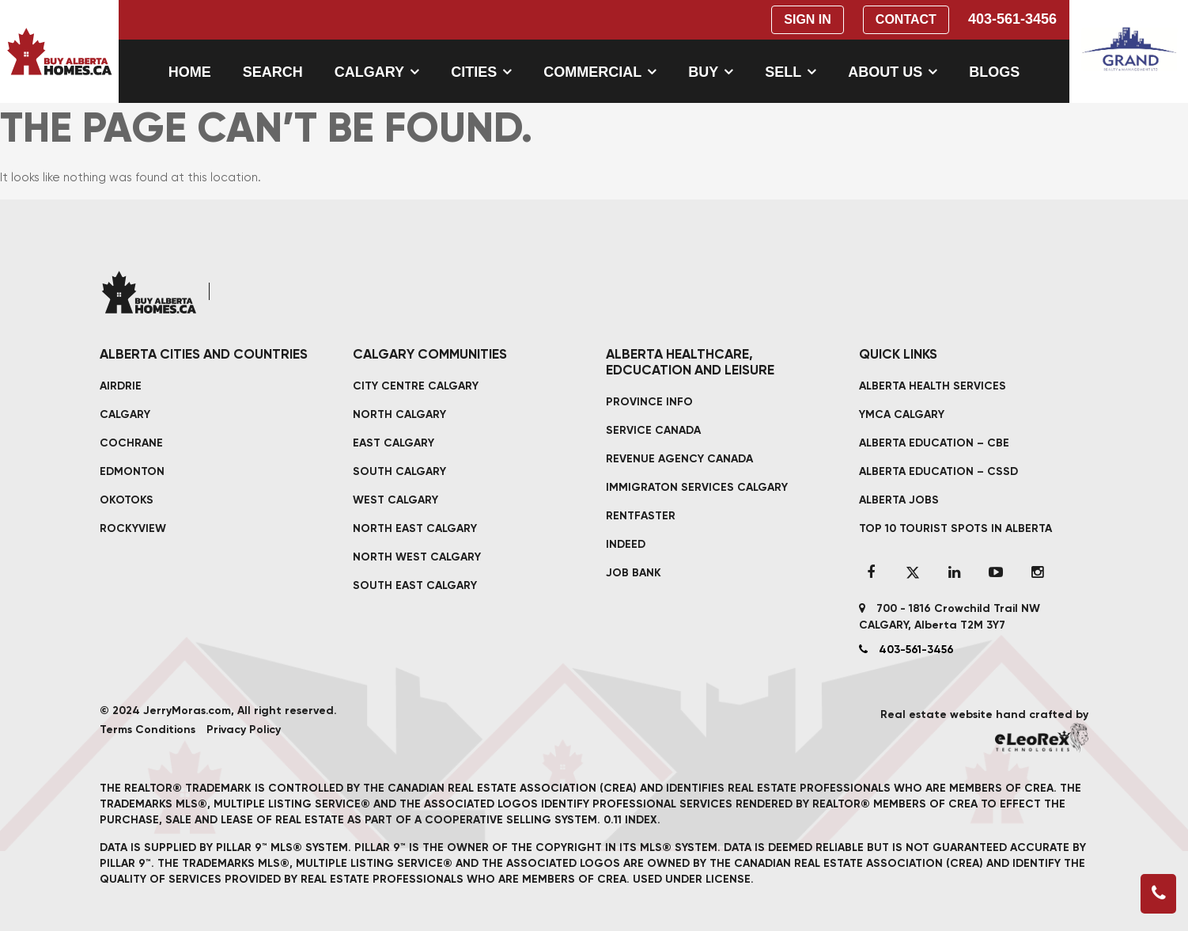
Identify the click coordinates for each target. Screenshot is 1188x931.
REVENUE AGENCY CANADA (679, 459)
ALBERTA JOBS (899, 500)
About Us (885, 72)
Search (273, 72)
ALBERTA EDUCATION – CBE (934, 443)
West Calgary (395, 500)
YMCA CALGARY (901, 414)
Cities (474, 72)
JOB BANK (633, 573)
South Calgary (399, 471)
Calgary (369, 72)
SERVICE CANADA (653, 430)
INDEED (625, 544)
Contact (906, 19)
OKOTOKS (126, 500)
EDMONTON (132, 471)
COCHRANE (131, 443)
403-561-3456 (1012, 19)
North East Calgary (415, 528)
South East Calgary (415, 585)
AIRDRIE (121, 386)
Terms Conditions (147, 729)
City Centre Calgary (416, 386)
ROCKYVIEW (133, 528)
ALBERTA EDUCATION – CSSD (938, 471)
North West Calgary (417, 557)
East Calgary (393, 443)
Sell (783, 72)
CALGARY (125, 414)
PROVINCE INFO (649, 401)
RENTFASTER (640, 515)
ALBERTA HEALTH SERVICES (932, 386)
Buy (703, 72)
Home (189, 72)
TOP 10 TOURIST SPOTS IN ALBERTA (955, 528)
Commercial (592, 72)
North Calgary (399, 414)
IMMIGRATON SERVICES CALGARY (697, 487)
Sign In (807, 19)
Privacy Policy (243, 729)
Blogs (994, 72)
